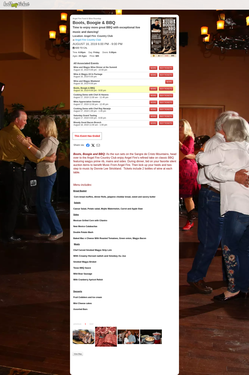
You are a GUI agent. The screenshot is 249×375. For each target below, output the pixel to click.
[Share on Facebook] (88, 145)
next (91, 324)
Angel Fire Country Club (88, 39)
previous (77, 324)
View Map (78, 354)
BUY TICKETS (166, 68)
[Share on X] (93, 145)
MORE (153, 68)
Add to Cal (80, 48)
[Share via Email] (98, 145)
